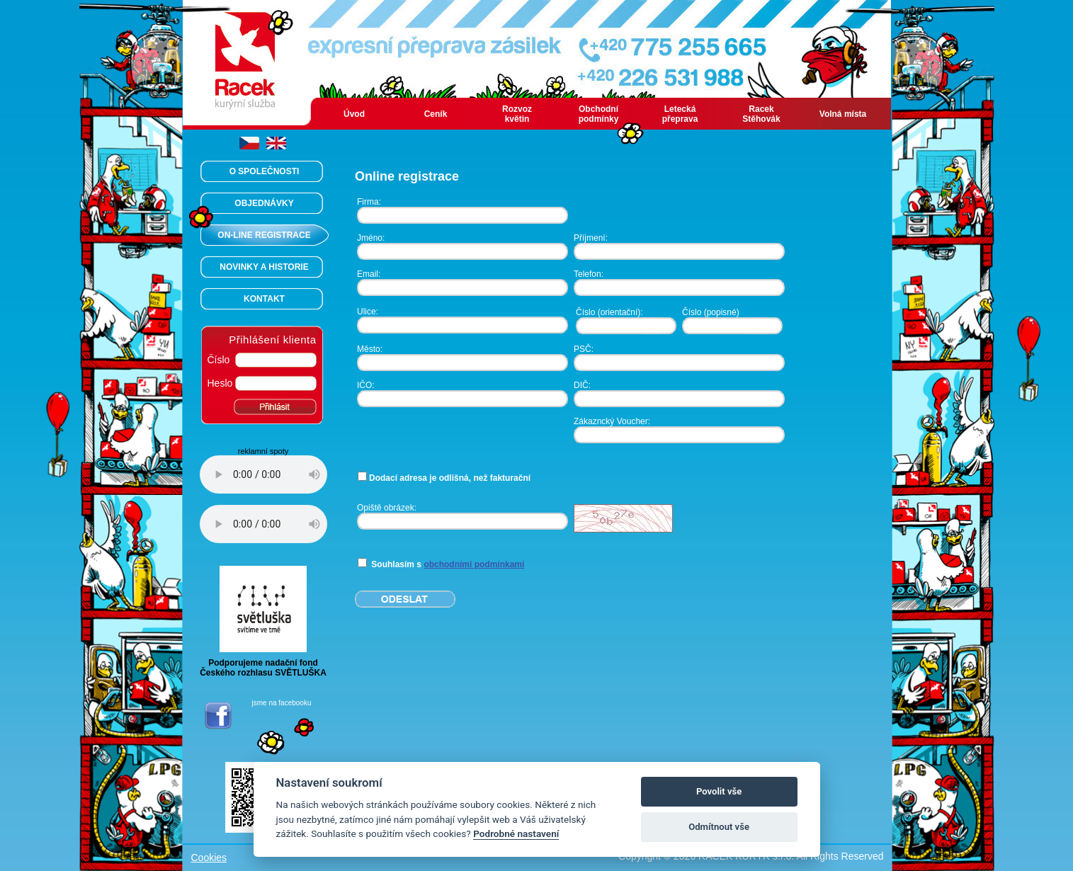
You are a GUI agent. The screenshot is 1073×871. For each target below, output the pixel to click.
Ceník (436, 114)
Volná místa (842, 114)
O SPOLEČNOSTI (264, 171)
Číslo (219, 359)
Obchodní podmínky (599, 114)
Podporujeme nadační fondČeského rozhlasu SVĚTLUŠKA (263, 664)
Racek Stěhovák (761, 114)
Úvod (354, 114)
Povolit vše (719, 791)
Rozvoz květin (517, 114)
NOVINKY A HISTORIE (264, 267)
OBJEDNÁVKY (263, 203)
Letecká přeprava (680, 114)
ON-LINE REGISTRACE (263, 235)
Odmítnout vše (718, 826)
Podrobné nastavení (516, 833)
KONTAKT (264, 299)
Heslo (220, 383)
